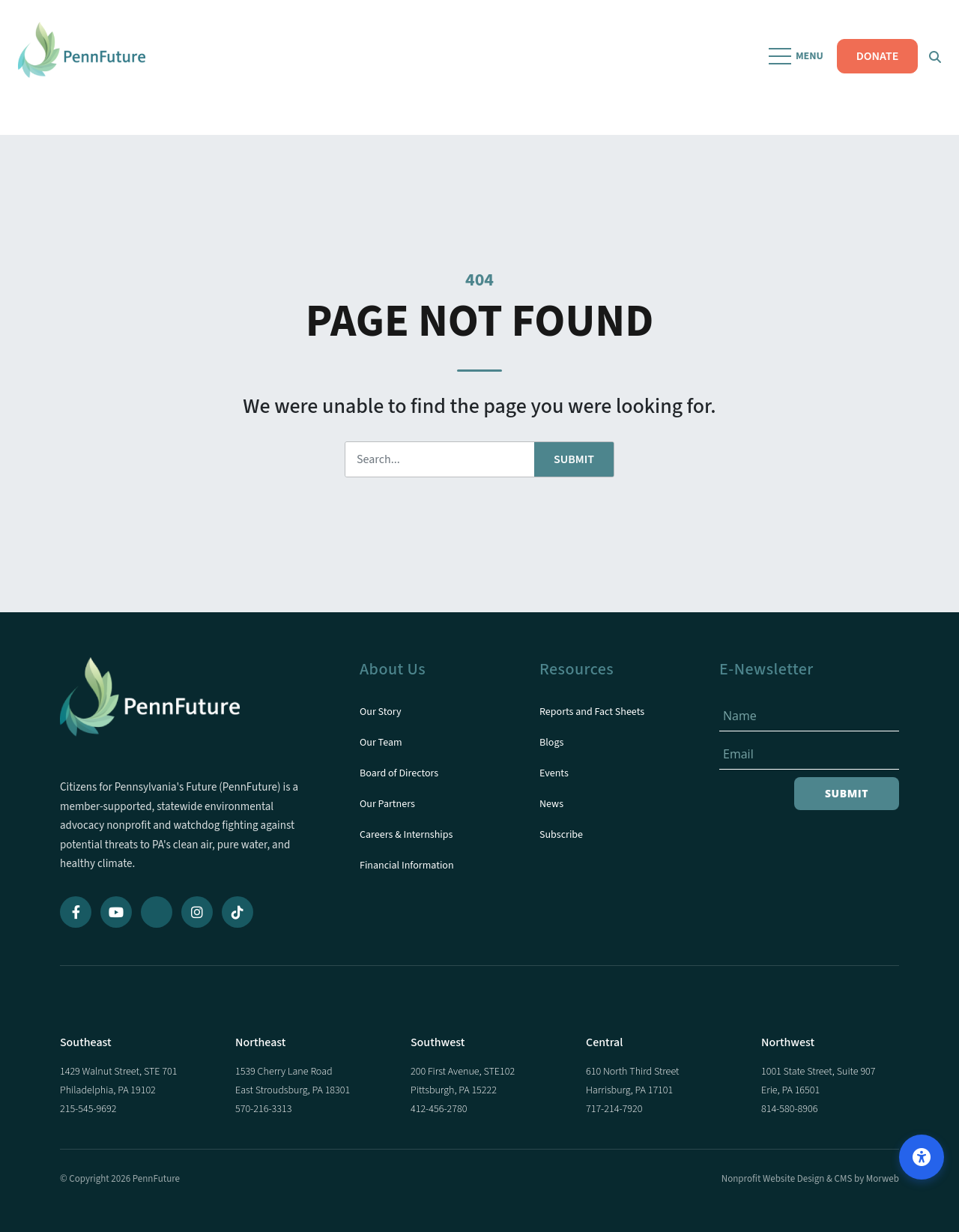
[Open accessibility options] (921, 1157)
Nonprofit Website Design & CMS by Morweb (810, 1179)
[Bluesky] (156, 912)
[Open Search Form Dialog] (931, 67)
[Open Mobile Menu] (792, 67)
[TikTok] (237, 912)
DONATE (872, 67)
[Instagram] (197, 912)
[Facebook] (75, 912)
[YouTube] (116, 912)
